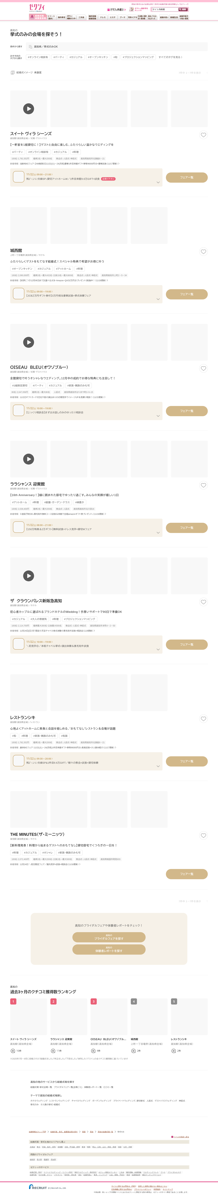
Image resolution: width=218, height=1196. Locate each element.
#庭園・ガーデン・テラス (57, 502)
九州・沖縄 (127, 1147)
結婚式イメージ (29, 72)
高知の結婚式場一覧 (105, 1132)
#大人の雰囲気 (39, 619)
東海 (83, 1147)
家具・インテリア (100, 1175)
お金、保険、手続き (117, 1175)
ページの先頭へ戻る (181, 1137)
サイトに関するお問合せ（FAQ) (123, 1186)
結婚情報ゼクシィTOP (37, 1132)
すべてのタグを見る (169, 57)
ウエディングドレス (151, 1172)
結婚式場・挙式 (36, 1172)
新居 (128, 1175)
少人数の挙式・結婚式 (50, 1104)
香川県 (39, 1159)
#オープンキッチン (22, 268)
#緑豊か (79, 502)
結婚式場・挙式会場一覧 (41, 1087)
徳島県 (32, 1159)
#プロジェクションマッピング (79, 619)
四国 (83, 1132)
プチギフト (58, 1175)
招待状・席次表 (70, 1175)
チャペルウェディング (81, 1101)
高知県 (53, 1159)
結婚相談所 (136, 1175)
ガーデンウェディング (101, 1101)
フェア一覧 (186, 177)
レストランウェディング (59, 1101)
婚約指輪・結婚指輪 (133, 1172)
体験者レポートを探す (109, 949)
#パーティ (17, 152)
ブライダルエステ (174, 1172)
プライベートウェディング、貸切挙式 (129, 1101)
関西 (88, 1147)
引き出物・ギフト (45, 1175)
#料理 (75, 152)
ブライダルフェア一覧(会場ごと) (68, 1087)
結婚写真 (33, 1175)
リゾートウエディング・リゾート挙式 (58, 1172)
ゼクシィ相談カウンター (107, 1172)
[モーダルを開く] (117, 46)
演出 (80, 1175)
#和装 (64, 736)
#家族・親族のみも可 (78, 385)
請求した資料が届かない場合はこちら (152, 1186)
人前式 (150, 1101)
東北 (38, 1147)
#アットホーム (63, 268)
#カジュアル (60, 152)
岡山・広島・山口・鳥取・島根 (104, 1147)
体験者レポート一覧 (93, 1087)
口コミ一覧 (108, 1087)
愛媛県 (46, 1159)
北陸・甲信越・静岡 (72, 1147)
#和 (14, 736)
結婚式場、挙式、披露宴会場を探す (64, 1132)
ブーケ (163, 1172)
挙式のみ (34, 1104)
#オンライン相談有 (38, 152)
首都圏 (60, 1147)
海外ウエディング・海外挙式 (85, 1172)
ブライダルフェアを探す (108, 937)
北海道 (32, 1147)
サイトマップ (168, 1189)
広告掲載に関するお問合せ (121, 1189)
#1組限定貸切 (19, 385)
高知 (91, 1132)
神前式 (182, 1101)
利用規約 (157, 1189)
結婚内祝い (87, 1175)
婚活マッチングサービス (151, 1175)
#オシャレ (47, 852)
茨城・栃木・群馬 (49, 1147)
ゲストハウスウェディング (166, 1101)
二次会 (121, 1172)
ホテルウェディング (39, 1101)
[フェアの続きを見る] (158, 182)
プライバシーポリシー (142, 1189)
